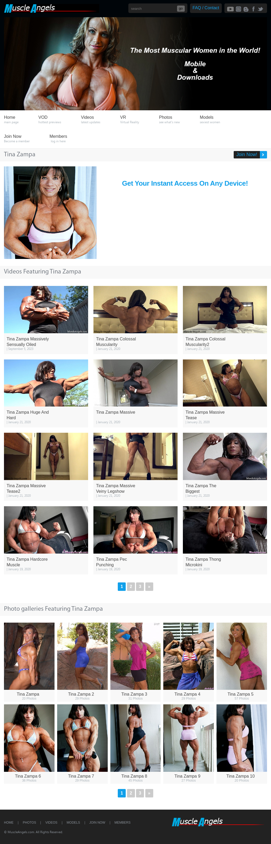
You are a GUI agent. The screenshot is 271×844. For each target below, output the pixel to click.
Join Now (97, 822)
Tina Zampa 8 (134, 776)
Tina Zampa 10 (240, 776)
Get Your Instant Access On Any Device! (185, 183)
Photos (29, 822)
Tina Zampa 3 (134, 694)
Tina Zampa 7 (81, 776)
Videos (51, 822)
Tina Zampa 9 (187, 776)
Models (73, 822)
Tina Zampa (28, 694)
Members (123, 822)
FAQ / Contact (206, 8)
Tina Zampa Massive (115, 412)
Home (8, 822)
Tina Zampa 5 (241, 694)
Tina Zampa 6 (28, 776)
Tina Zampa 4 (187, 694)
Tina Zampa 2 (81, 694)
